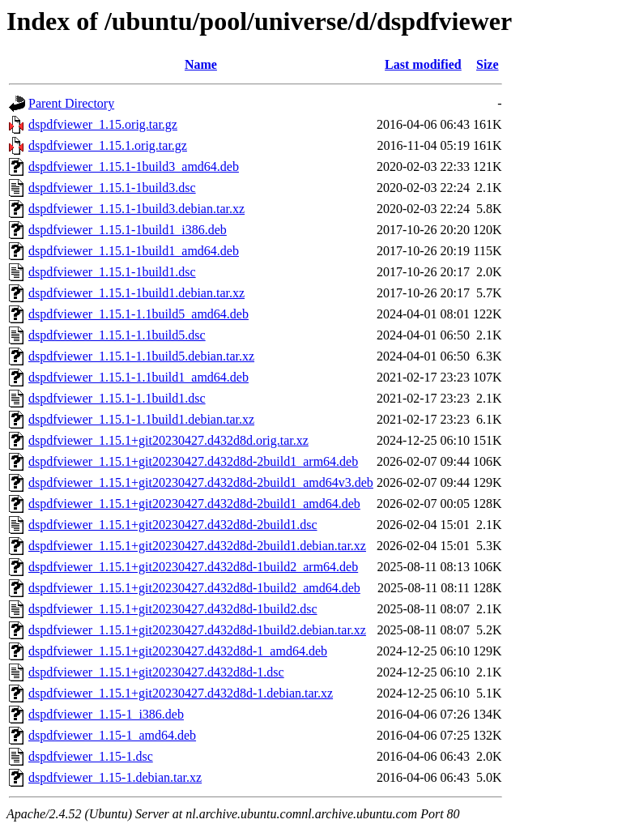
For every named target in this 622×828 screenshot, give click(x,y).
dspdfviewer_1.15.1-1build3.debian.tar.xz (136, 209)
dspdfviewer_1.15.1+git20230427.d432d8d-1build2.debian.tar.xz (197, 630)
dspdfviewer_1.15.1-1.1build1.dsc (117, 398)
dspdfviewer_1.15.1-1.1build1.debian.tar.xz (141, 419)
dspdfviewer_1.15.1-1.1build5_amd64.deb (138, 314)
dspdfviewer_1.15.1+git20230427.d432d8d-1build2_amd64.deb (194, 588)
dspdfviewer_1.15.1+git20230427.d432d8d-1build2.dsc (172, 609)
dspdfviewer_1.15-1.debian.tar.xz (115, 777)
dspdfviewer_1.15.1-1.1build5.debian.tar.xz (141, 356)
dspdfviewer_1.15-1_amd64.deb (112, 735)
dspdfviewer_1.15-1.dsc (90, 756)
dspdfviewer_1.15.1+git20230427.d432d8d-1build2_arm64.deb (193, 567)
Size (487, 64)
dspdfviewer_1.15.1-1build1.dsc (112, 272)
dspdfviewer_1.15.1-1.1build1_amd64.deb (138, 377)
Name (201, 64)
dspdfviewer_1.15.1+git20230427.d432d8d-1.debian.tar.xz (180, 693)
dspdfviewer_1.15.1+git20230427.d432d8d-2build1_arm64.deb (193, 461)
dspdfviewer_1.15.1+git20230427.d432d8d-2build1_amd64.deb (194, 503)
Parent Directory (71, 103)
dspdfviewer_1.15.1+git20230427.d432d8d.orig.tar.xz (168, 440)
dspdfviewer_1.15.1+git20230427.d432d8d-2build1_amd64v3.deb (200, 482)
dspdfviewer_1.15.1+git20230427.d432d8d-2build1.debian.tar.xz (197, 546)
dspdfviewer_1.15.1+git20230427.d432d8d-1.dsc (156, 672)
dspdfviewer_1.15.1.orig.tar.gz (107, 145)
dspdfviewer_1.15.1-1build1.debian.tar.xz (136, 293)
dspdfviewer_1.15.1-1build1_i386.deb (127, 230)
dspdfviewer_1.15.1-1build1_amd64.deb (133, 251)
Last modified (423, 64)
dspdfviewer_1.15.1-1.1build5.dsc (117, 335)
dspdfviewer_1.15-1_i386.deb (106, 714)
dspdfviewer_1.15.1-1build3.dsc (112, 187)
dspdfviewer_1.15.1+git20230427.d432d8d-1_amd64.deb (177, 651)
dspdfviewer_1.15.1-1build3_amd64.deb (133, 166)
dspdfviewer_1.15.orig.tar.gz (102, 124)
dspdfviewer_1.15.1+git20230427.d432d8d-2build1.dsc (172, 524)
